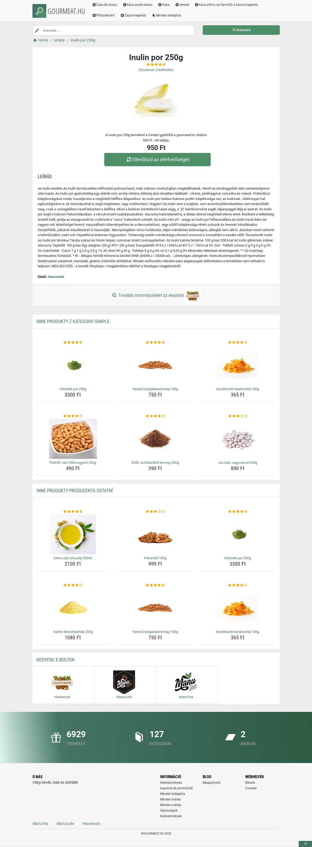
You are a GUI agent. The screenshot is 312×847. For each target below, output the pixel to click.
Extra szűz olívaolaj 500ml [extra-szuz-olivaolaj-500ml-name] (73, 558)
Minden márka (170, 799)
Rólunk (250, 783)
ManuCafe (65, 823)
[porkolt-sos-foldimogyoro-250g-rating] (73, 416)
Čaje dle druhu (104, 5)
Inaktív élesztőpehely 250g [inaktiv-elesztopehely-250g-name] (73, 632)
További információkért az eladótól (156, 296)
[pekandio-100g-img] (155, 534)
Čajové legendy (133, 15)
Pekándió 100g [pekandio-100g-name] (155, 558)
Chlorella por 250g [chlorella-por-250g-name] (72, 389)
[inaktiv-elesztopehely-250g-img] (73, 608)
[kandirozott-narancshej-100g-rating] (237, 342)
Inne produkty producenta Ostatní (74, 490)
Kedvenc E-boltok (55, 659)
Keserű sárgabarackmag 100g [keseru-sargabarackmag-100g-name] (155, 389)
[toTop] (305, 844)
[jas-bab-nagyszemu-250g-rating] (237, 416)
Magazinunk (212, 783)
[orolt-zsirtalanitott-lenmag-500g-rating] (155, 416)
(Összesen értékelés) (156, 70)
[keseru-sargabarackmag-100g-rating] (155, 342)
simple (182, 5)
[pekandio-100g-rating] (155, 511)
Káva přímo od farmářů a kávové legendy (226, 5)
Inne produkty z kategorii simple (73, 321)
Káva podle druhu (137, 5)
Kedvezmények (171, 816)
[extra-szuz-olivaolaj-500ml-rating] (73, 511)
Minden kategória (166, 15)
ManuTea (40, 823)
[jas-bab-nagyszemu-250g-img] (237, 439)
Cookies (251, 788)
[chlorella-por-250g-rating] (73, 342)
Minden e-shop (170, 805)
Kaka (164, 5)
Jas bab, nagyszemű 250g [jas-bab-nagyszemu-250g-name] (237, 463)
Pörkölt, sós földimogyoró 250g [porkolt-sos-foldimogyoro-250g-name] (72, 463)
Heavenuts (56, 277)
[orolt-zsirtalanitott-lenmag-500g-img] (155, 439)
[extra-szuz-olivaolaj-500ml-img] (73, 534)
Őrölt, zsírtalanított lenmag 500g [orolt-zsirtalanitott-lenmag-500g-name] (155, 463)
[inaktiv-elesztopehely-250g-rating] (73, 585)
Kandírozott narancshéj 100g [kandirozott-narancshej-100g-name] (237, 389)
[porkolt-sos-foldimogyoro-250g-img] (73, 439)
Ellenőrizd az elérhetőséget (157, 159)
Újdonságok (168, 810)
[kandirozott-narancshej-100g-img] (237, 365)
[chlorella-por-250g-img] (73, 365)
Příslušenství (103, 15)
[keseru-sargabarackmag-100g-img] (155, 365)
